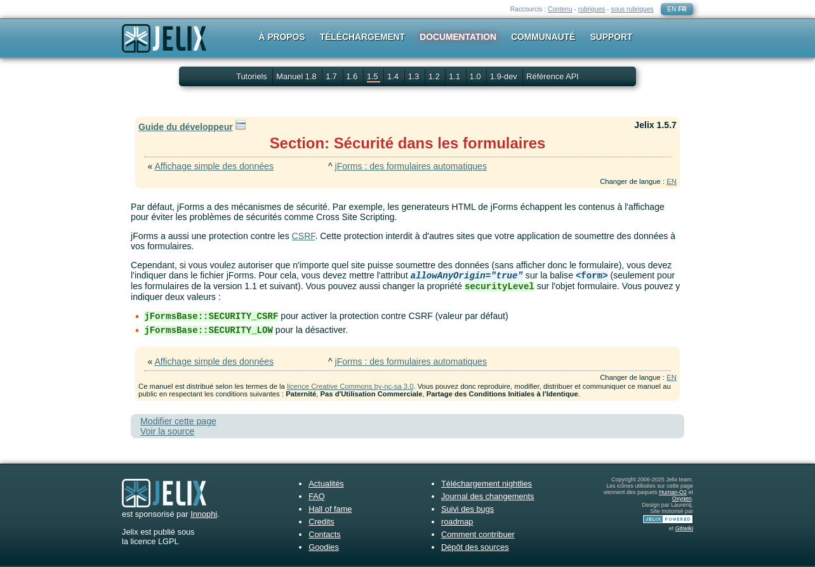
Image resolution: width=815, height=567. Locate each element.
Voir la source (167, 431)
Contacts (324, 534)
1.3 (414, 76)
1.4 (394, 76)
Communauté (543, 37)
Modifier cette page (178, 421)
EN (671, 9)
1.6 (353, 76)
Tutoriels (251, 76)
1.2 (435, 76)
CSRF (303, 236)
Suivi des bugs (467, 509)
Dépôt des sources (475, 547)
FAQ (316, 496)
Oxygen (682, 498)
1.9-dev (504, 76)
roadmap (457, 521)
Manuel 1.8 (297, 76)
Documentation (458, 37)
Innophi (203, 514)
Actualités (325, 483)
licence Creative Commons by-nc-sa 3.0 (350, 386)
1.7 (332, 76)
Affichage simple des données (214, 166)
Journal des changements (487, 496)
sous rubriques (632, 9)
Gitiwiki (684, 528)
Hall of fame (330, 509)
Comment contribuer (478, 534)
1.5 (373, 76)
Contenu (560, 9)
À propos (282, 37)
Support (611, 37)
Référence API (552, 76)
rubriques (592, 9)
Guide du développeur (185, 127)
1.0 (476, 76)
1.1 (455, 76)
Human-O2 (673, 492)
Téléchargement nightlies (486, 483)
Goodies (323, 547)
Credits (321, 521)
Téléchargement (362, 37)
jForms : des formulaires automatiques (411, 166)
